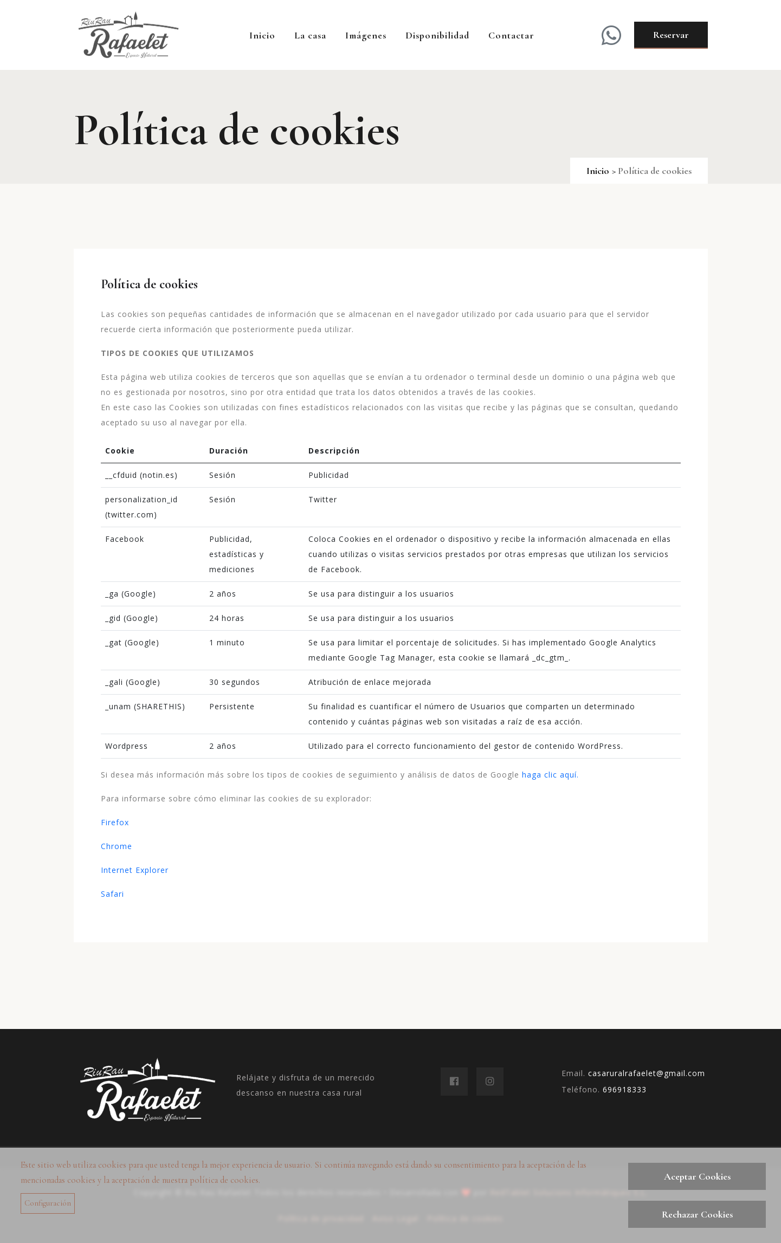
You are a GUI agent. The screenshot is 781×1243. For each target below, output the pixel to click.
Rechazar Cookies (697, 1214)
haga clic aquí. (550, 774)
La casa (310, 35)
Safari (112, 894)
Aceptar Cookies (697, 1176)
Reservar (671, 35)
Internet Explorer (135, 870)
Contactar (511, 35)
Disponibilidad (437, 35)
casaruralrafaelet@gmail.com (646, 1073)
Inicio (262, 35)
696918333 (625, 1089)
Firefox (115, 822)
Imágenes (365, 35)
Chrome (116, 846)
